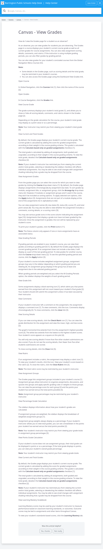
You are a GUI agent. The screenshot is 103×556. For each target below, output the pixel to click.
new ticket (91, 3)
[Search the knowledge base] (51, 11)
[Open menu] (100, 3)
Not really (58, 531)
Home (4, 20)
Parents (11, 20)
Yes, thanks (45, 531)
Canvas (18, 20)
